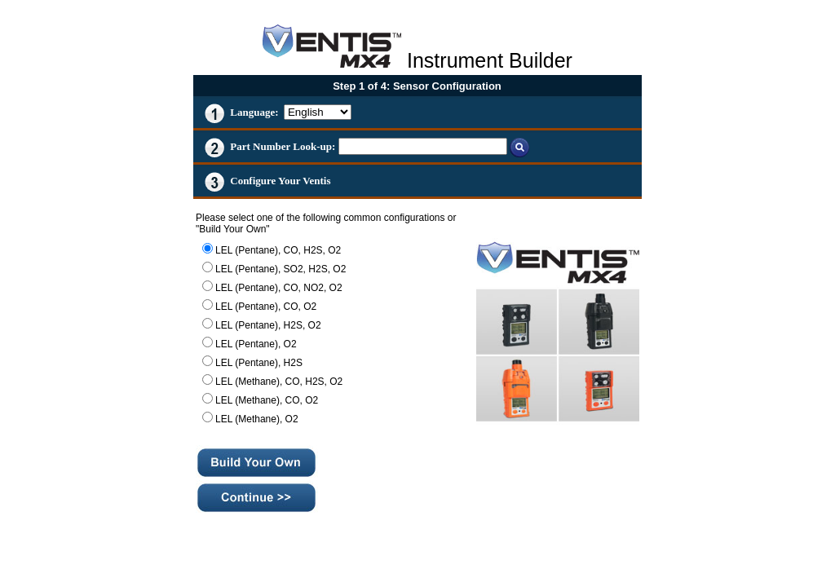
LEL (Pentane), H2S (259, 363)
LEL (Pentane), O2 (256, 344)
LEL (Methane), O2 (256, 419)
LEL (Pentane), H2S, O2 (268, 325)
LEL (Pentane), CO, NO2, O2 (278, 288)
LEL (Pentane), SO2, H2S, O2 (280, 269)
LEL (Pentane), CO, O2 (265, 306)
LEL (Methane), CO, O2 (266, 400)
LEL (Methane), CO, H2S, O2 (278, 381)
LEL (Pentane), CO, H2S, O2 (278, 250)
